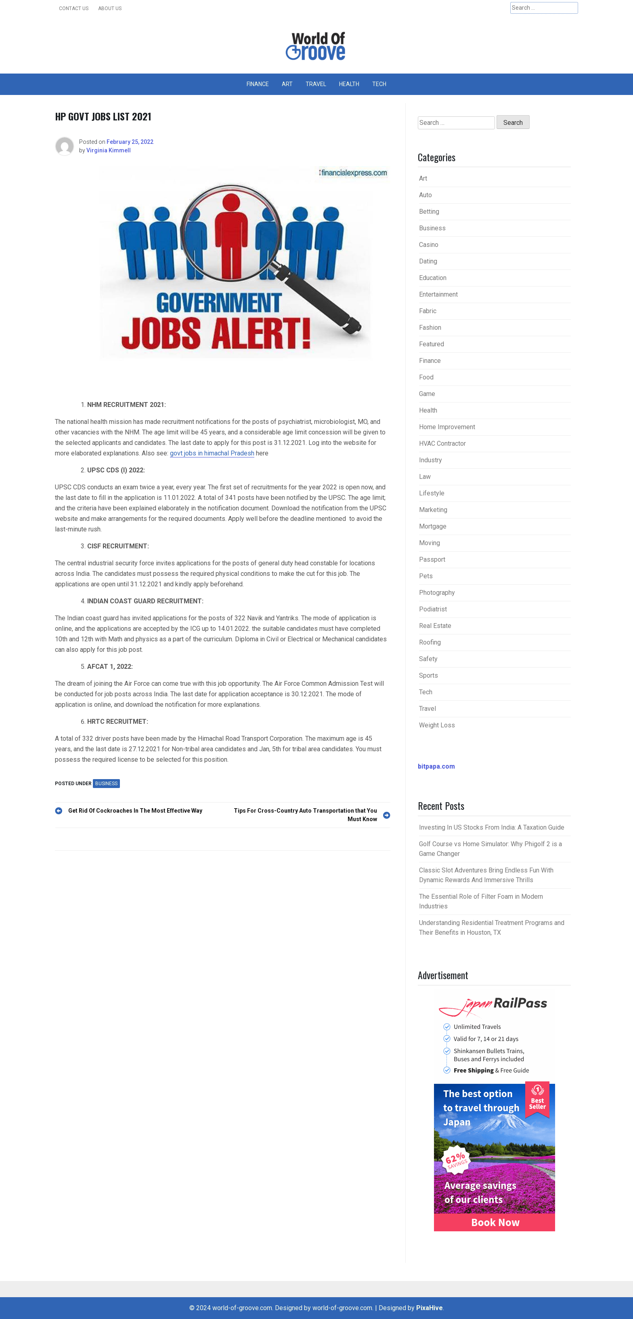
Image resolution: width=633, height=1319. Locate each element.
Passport (432, 559)
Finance (258, 84)
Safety (428, 659)
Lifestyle (431, 493)
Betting (429, 211)
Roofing (430, 642)
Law (425, 476)
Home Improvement (447, 427)
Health (349, 84)
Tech (379, 84)
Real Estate (435, 626)
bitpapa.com (436, 766)
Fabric (427, 311)
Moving (429, 543)
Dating (428, 261)
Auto (425, 195)
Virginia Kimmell (108, 150)
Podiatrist (433, 609)
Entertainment (438, 294)
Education (432, 278)
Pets (426, 576)
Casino (428, 245)
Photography (437, 592)
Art (287, 84)
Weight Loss (437, 725)
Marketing (433, 510)
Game (427, 394)
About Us (110, 8)
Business (106, 783)
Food (426, 377)
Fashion (430, 327)
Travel (316, 84)
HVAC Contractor (442, 443)
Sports (428, 675)
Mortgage (432, 526)
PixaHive (429, 1308)
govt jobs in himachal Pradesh (212, 453)
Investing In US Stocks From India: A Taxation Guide (491, 827)
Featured (431, 344)
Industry (430, 460)
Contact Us (73, 8)
